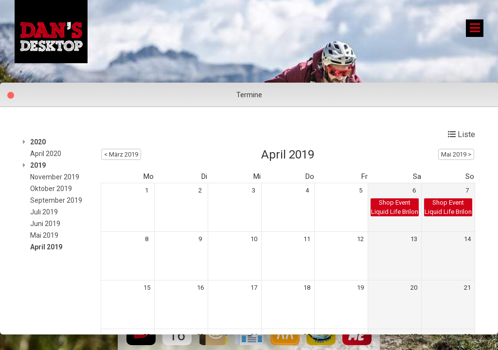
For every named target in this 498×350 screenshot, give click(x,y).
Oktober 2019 (51, 188)
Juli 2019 (44, 212)
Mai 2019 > (456, 154)
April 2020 (45, 154)
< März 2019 (121, 154)
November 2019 (54, 177)
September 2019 (56, 200)
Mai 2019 (44, 235)
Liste (461, 134)
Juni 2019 (45, 224)
